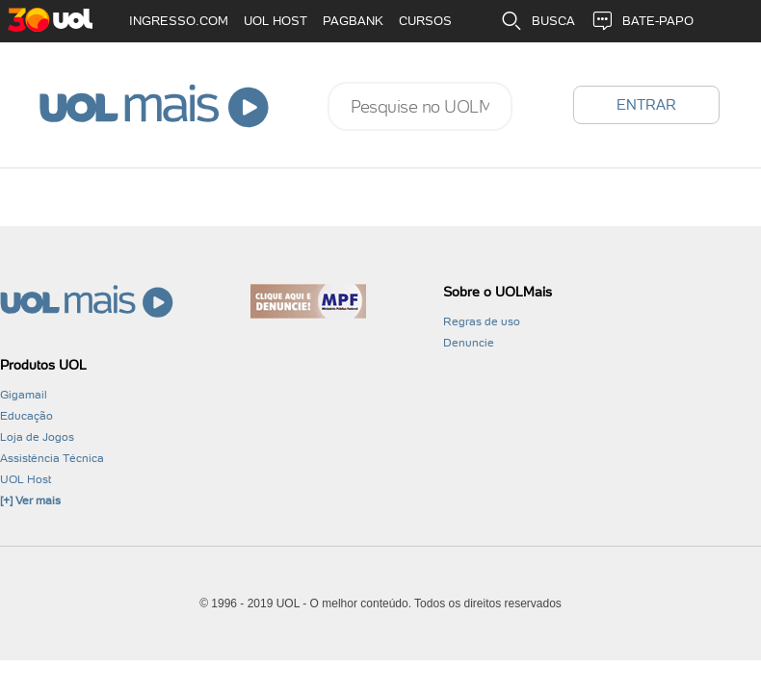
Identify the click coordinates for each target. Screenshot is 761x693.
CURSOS (425, 20)
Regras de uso (481, 321)
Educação (26, 416)
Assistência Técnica (52, 458)
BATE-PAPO (642, 21)
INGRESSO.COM (178, 20)
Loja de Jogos (37, 437)
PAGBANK (353, 20)
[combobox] (420, 106)
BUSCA (537, 21)
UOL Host (25, 479)
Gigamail (23, 394)
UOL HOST (275, 20)
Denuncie (468, 342)
